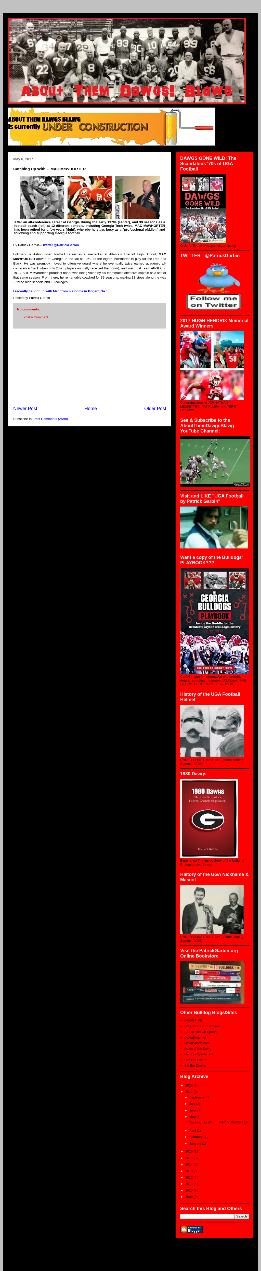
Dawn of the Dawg (197, 1049)
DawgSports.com (197, 1043)
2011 (189, 1184)
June (193, 1110)
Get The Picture (195, 1060)
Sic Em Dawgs (195, 1065)
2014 (189, 1164)
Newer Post (25, 408)
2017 (189, 1092)
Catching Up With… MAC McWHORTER (218, 1122)
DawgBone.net (195, 1037)
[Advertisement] (89, 367)
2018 (189, 1085)
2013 (189, 1171)
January (195, 1143)
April (193, 1130)
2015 (189, 1158)
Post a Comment (35, 317)
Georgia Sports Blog (199, 1054)
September (197, 1097)
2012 (189, 1177)
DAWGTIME (193, 1020)
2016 (189, 1151)
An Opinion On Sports (200, 1032)
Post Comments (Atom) (51, 419)
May (193, 1117)
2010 (189, 1190)
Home (91, 408)
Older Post (155, 408)
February (196, 1137)
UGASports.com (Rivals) (202, 1026)
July (192, 1104)
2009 (189, 1197)
